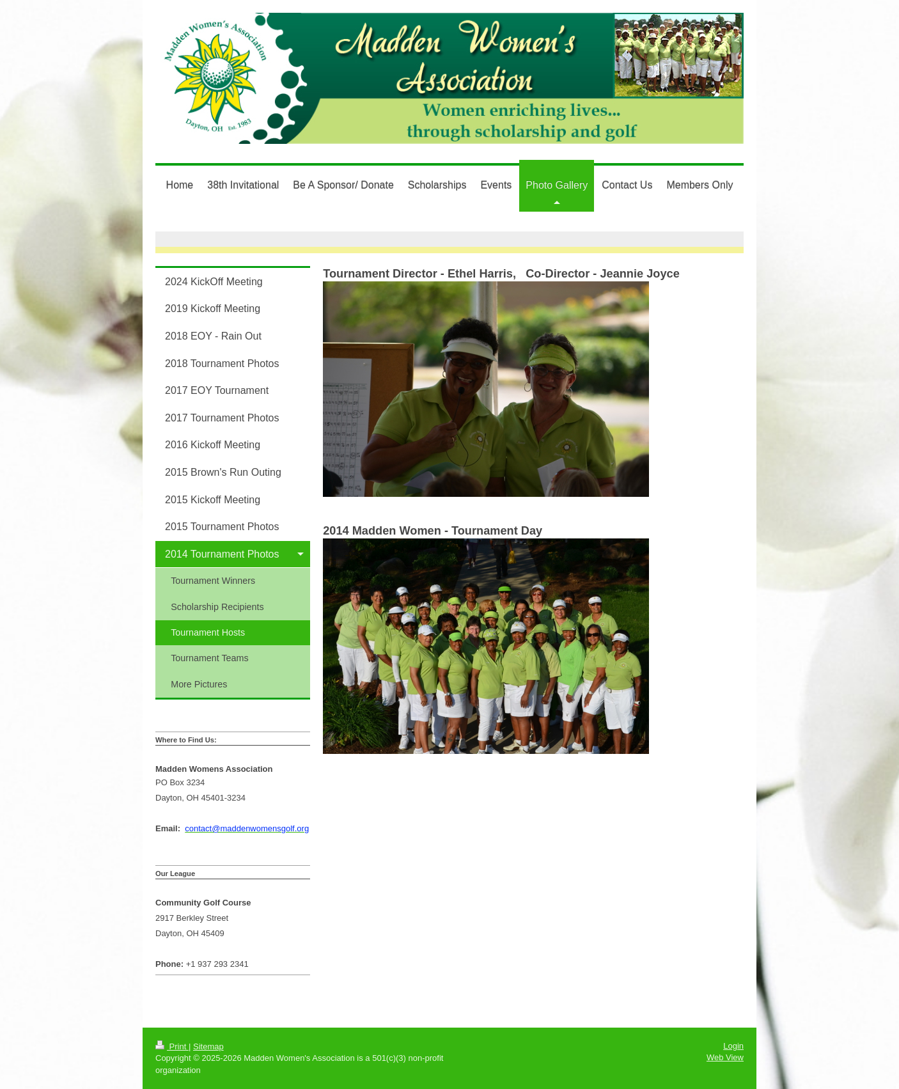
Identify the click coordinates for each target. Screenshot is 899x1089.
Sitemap (208, 1046)
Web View (725, 1057)
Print (172, 1046)
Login (733, 1046)
